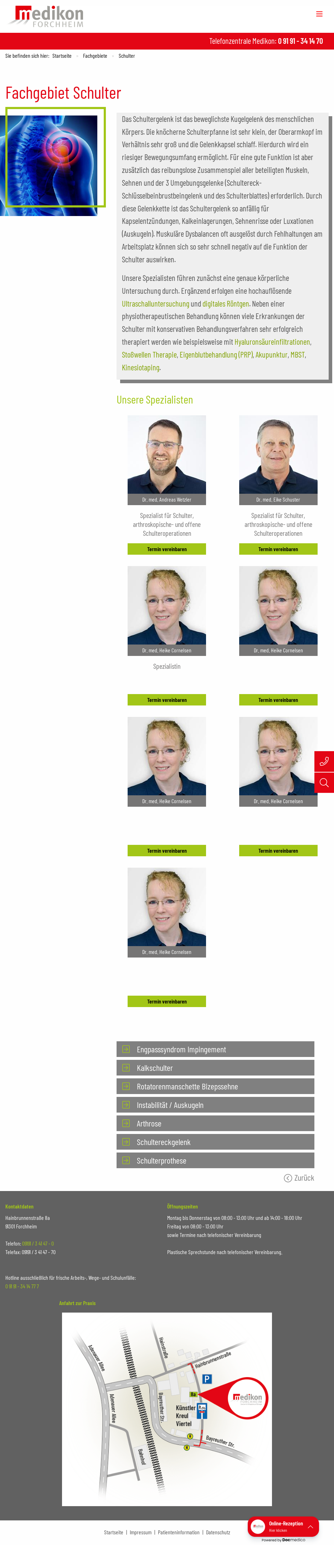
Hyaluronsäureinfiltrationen (272, 341)
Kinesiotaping (140, 367)
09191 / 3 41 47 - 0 (38, 1243)
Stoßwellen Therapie (149, 354)
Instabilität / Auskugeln (170, 1104)
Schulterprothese (161, 1160)
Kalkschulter (155, 1067)
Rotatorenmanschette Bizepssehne (187, 1086)
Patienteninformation (179, 1532)
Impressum (140, 1532)
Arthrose (149, 1123)
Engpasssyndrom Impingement (181, 1049)
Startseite (62, 55)
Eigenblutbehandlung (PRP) (216, 354)
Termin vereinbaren (167, 548)
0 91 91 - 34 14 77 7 (22, 1286)
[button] (283, 1526)
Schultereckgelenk (164, 1141)
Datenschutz (218, 1532)
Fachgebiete (95, 55)
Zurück (304, 1177)
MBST (298, 354)
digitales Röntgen (225, 303)
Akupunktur (272, 354)
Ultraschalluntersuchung (155, 303)
